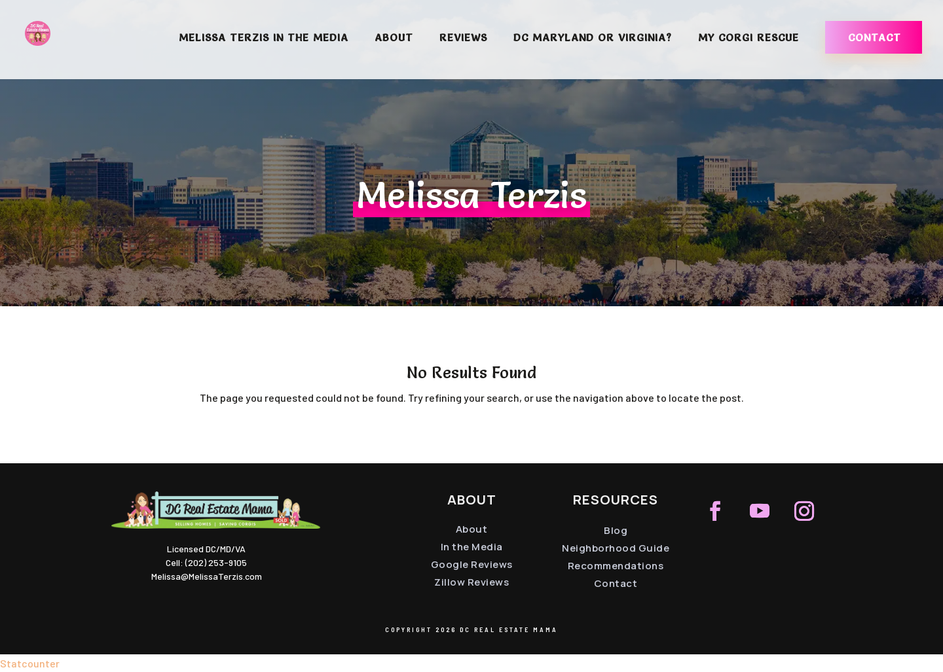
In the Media (472, 547)
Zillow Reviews (471, 582)
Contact (874, 37)
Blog (615, 530)
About (394, 38)
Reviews (463, 38)
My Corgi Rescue (748, 38)
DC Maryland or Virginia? (592, 38)
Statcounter (30, 663)
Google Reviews (472, 564)
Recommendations (616, 566)
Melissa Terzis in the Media (263, 38)
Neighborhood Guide (615, 548)
